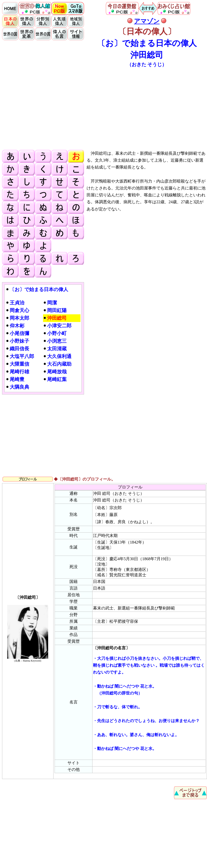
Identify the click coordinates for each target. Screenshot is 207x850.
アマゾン (147, 21)
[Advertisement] (104, 108)
